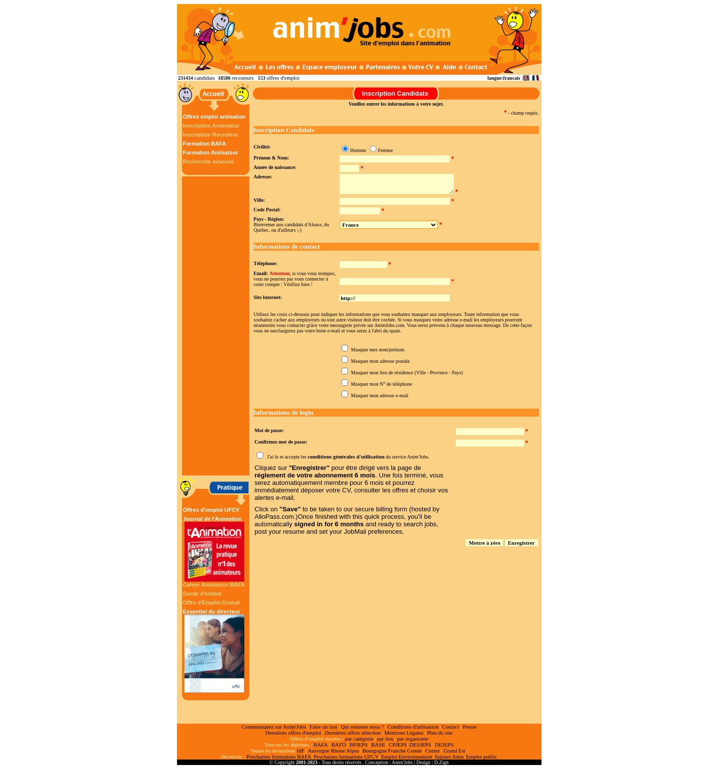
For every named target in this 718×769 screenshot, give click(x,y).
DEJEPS (444, 745)
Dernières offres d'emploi (293, 733)
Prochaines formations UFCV (346, 757)
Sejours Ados (449, 757)
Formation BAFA (204, 144)
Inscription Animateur (211, 126)
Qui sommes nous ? (362, 727)
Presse (470, 727)
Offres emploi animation (214, 117)
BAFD (338, 745)
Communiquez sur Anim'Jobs (273, 727)
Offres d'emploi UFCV (211, 510)
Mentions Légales (404, 733)
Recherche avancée (208, 161)
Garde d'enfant (202, 594)
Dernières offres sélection (353, 733)
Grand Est (454, 751)
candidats (204, 78)
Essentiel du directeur (214, 651)
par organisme (412, 739)
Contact (450, 727)
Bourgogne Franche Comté (392, 751)
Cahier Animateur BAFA (214, 585)
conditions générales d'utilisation (346, 457)
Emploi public (481, 757)
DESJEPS (420, 745)
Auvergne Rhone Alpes (333, 751)
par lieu (385, 739)
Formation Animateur (210, 152)
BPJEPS (359, 745)
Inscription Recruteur (210, 135)
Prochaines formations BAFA (278, 757)
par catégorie (359, 739)
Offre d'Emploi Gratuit (211, 603)
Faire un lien (324, 727)
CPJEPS (398, 745)
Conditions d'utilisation (413, 727)
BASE (378, 745)
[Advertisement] (217, 325)
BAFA (321, 745)
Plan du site (439, 733)
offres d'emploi (282, 78)
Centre (432, 751)
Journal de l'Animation (214, 549)
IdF (300, 751)
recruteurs (243, 78)
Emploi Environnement (406, 757)
